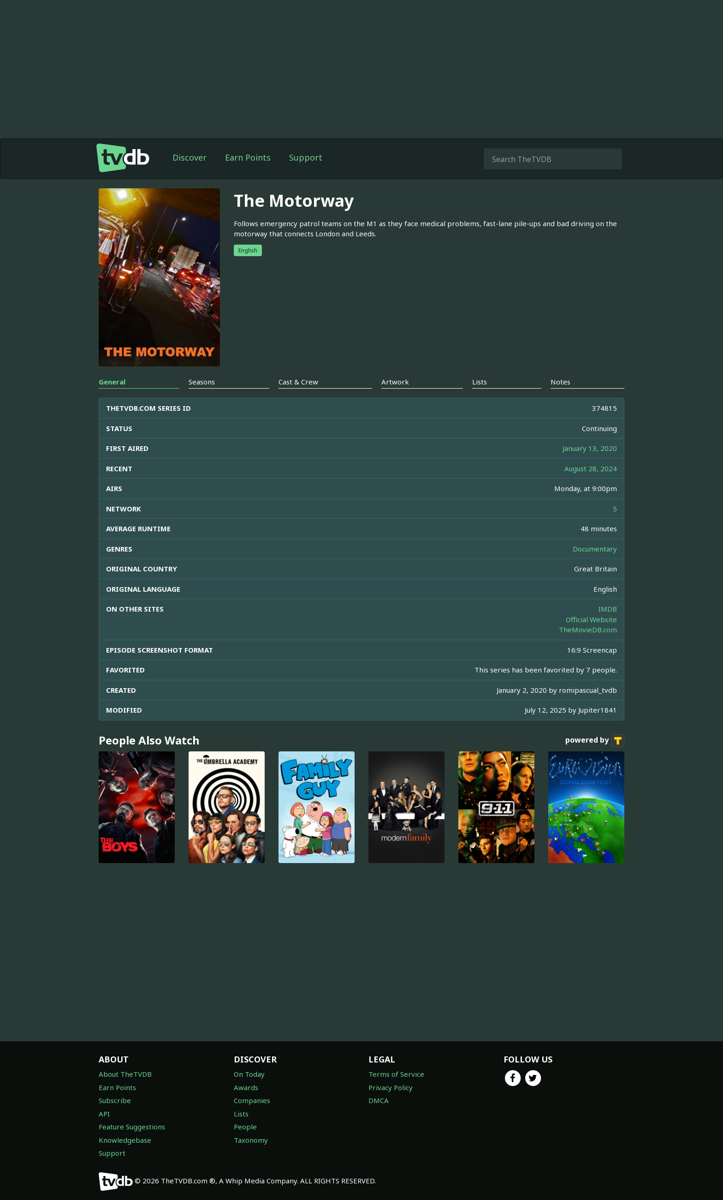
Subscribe (115, 1100)
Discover (189, 157)
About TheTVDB (125, 1074)
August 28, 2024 (590, 468)
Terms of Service (396, 1074)
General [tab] (112, 381)
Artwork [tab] (395, 381)
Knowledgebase (125, 1140)
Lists (241, 1113)
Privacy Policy (390, 1087)
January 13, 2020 (590, 448)
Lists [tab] (479, 381)
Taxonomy (251, 1140)
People (245, 1126)
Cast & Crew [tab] (298, 381)
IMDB (608, 608)
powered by (594, 740)
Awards (246, 1087)
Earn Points (248, 157)
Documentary (595, 548)
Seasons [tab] (202, 381)
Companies (252, 1100)
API (104, 1113)
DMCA (378, 1100)
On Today (249, 1074)
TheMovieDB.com (588, 629)
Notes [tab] (560, 381)
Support (305, 157)
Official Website (591, 619)
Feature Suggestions (132, 1126)
